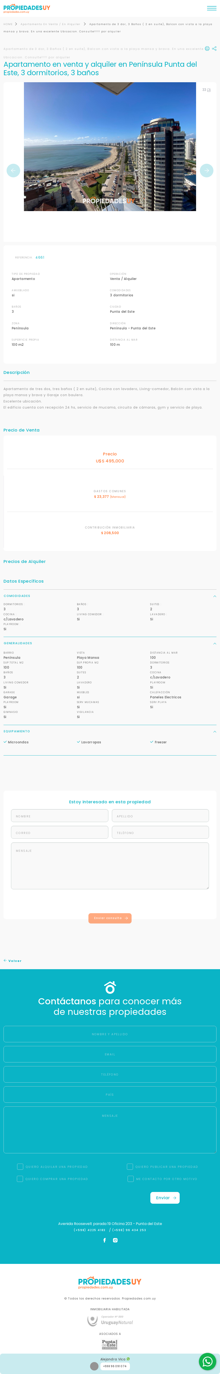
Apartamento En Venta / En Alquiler (51, 24)
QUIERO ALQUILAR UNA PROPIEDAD (57, 1167)
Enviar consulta (111, 918)
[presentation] (110, 902)
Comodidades (110, 596)
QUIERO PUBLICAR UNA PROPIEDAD (167, 1167)
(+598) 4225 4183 (91, 1230)
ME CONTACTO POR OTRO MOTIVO (167, 1179)
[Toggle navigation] (211, 9)
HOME (8, 24)
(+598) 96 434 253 (129, 1230)
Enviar (166, 1198)
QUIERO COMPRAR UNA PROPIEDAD (57, 1179)
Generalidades (110, 643)
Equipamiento (110, 731)
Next (206, 171)
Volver (13, 961)
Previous (13, 171)
